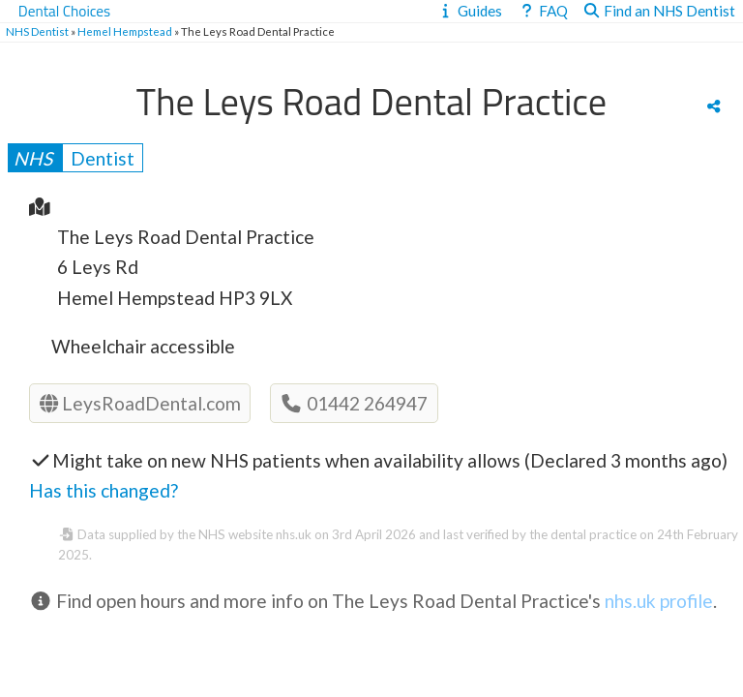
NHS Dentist (37, 31)
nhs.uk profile (659, 601)
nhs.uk (294, 534)
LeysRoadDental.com (140, 403)
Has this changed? (103, 490)
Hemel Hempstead (124, 31)
